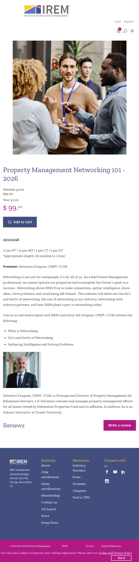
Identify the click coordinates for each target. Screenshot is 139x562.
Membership (50, 495)
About (45, 465)
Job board (48, 509)
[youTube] (115, 472)
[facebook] (107, 472)
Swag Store (49, 522)
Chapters (79, 491)
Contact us (49, 502)
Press (77, 477)
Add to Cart (23, 222)
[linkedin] (123, 472)
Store (45, 516)
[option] (69, 97)
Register (129, 21)
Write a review (119, 425)
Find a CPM (81, 497)
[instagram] (107, 481)
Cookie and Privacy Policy (115, 553)
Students (79, 484)
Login (118, 21)
